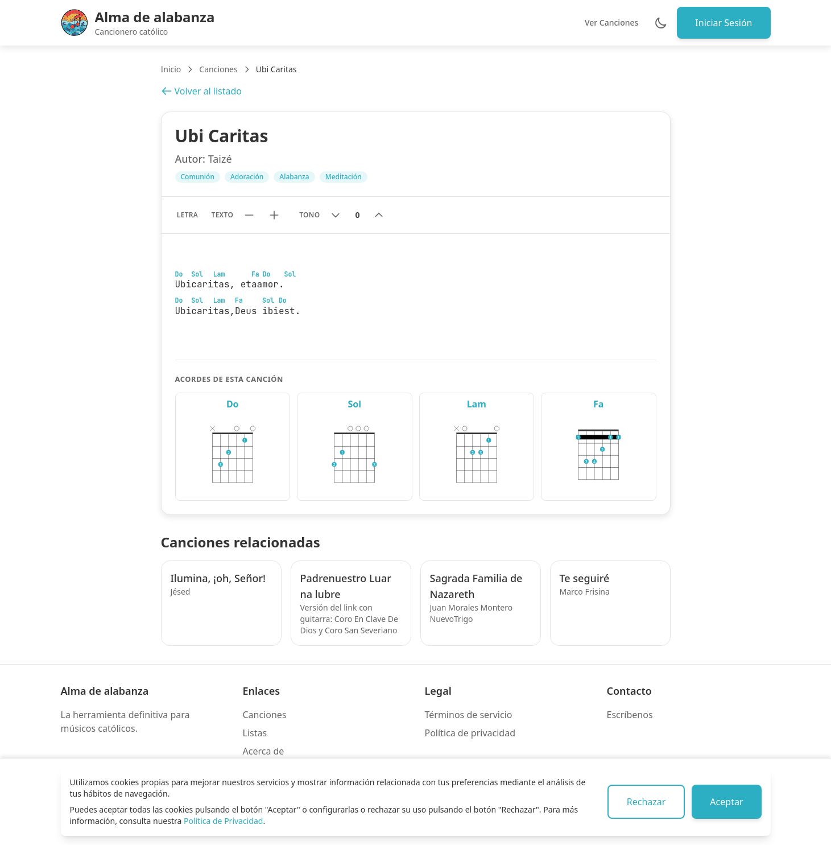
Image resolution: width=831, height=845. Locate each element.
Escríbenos (630, 714)
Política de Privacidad (223, 820)
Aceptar (726, 801)
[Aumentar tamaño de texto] (274, 215)
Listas (255, 733)
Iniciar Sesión (723, 23)
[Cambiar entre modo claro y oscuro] (661, 22)
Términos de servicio (468, 714)
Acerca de (263, 751)
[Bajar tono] (335, 215)
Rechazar (646, 801)
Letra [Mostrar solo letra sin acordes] (187, 215)
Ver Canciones (611, 22)
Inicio (171, 69)
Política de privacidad (470, 733)
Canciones (218, 69)
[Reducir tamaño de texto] (249, 215)
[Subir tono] (378, 215)
